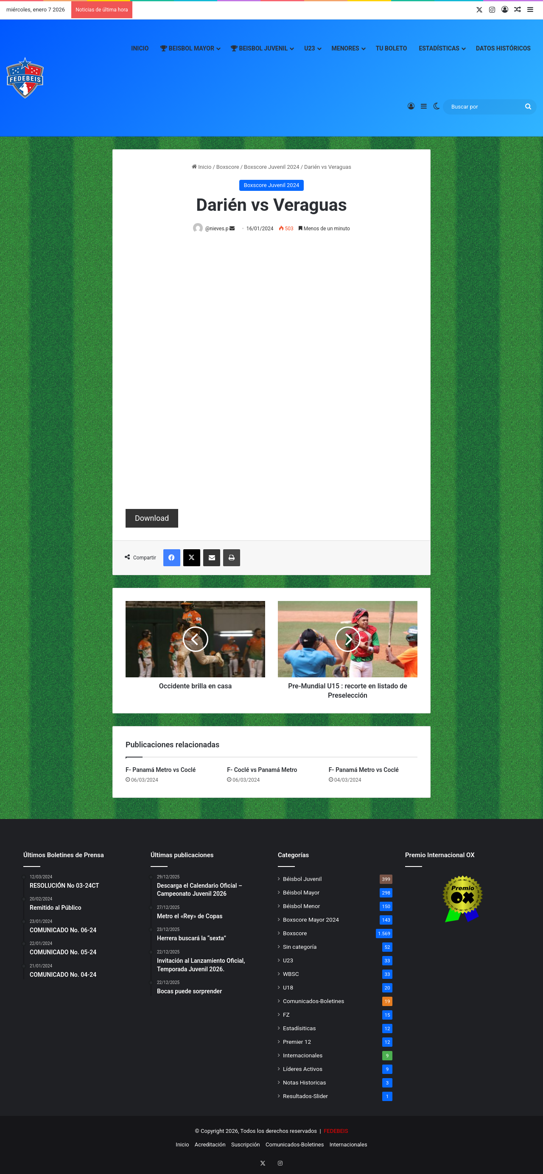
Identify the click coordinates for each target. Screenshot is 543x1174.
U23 (309, 48)
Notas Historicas (304, 1082)
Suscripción (245, 1145)
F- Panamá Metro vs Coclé (161, 770)
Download (152, 518)
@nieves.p (218, 229)
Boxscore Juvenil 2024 (271, 167)
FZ (286, 1015)
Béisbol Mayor (301, 892)
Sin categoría (299, 947)
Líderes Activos (302, 1069)
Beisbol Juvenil (259, 48)
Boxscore (227, 167)
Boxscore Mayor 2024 (311, 920)
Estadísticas (439, 48)
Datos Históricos (503, 48)
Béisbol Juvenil (302, 879)
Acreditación (210, 1145)
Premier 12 (297, 1042)
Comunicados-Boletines (313, 1001)
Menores (345, 48)
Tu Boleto (391, 48)
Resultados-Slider (305, 1096)
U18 (288, 987)
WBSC (291, 974)
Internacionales (302, 1055)
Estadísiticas (299, 1028)
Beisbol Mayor (187, 48)
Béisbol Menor (301, 906)
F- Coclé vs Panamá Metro (262, 770)
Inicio (139, 48)
